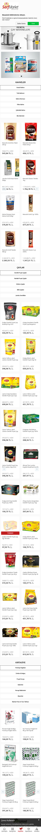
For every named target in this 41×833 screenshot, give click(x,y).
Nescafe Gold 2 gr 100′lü (30, 143)
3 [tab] (22, 48)
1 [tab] (18, 48)
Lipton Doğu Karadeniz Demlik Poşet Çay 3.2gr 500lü (9, 216)
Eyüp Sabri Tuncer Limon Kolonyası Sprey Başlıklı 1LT (10, 527)
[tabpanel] (20, 36)
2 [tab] (20, 48)
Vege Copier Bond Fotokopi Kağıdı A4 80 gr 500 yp (30, 301)
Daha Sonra (21, 23)
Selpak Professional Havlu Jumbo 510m (29, 459)
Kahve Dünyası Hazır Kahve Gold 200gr (8, 143)
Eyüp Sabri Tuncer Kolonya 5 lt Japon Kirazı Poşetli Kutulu (30, 527)
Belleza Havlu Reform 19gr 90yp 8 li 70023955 (9, 459)
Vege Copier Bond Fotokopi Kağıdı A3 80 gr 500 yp (10, 301)
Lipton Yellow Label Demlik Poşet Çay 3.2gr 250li (30, 216)
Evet (33, 23)
